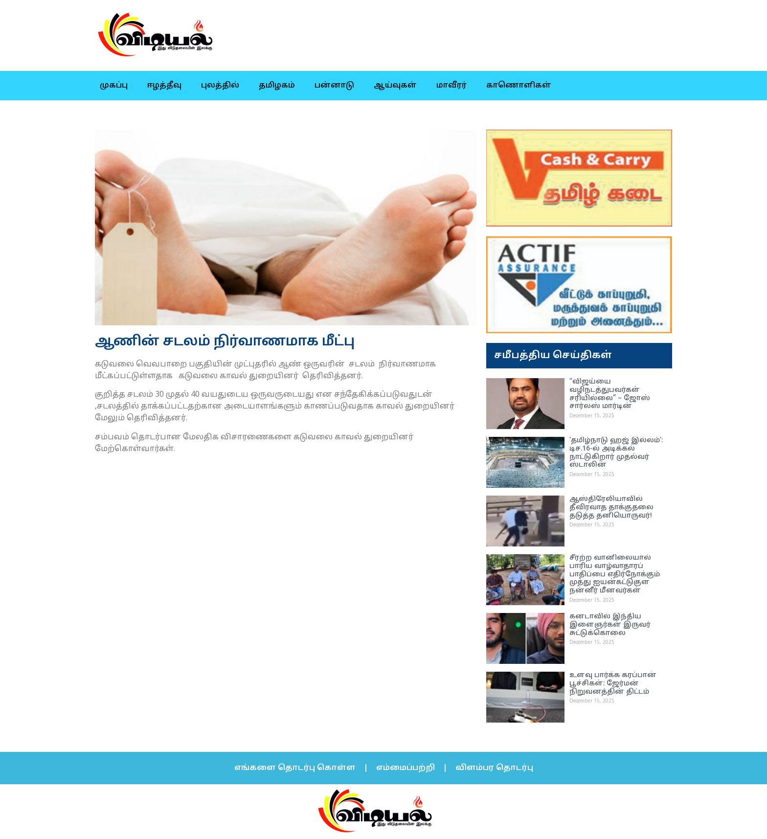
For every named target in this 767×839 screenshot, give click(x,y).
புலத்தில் (220, 86)
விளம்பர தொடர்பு (494, 768)
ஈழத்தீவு (164, 86)
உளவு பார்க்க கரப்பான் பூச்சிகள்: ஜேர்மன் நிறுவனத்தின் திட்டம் (612, 683)
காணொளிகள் (518, 86)
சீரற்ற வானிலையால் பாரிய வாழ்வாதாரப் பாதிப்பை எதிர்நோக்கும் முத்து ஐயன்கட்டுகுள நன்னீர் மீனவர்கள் (614, 574)
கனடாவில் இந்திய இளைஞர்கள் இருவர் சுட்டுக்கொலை (610, 624)
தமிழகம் (277, 86)
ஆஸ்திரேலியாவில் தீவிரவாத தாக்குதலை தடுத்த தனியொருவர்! (611, 507)
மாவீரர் (451, 86)
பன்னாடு (334, 86)
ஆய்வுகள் (395, 86)
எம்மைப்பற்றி (405, 768)
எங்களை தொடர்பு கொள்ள (295, 768)
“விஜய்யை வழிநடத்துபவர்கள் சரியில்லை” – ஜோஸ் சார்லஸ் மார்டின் (609, 394)
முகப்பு (114, 86)
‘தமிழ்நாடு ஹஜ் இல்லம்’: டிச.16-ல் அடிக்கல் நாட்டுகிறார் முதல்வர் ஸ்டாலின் (616, 452)
